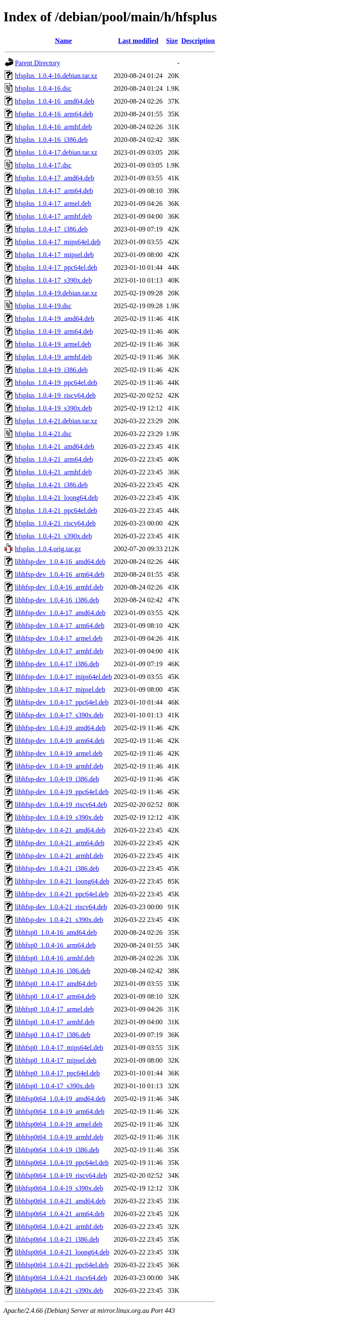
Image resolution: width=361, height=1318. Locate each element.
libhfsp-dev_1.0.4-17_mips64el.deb (63, 676)
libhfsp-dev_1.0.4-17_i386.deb (57, 664)
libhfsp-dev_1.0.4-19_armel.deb (59, 753)
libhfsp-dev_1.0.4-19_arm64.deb (59, 740)
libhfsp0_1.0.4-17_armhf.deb (55, 1022)
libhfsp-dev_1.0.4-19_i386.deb (57, 779)
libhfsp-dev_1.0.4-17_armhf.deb (59, 651)
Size (172, 40)
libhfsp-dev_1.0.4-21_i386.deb (57, 868)
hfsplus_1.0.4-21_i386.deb (51, 484)
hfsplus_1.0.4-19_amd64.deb (54, 318)
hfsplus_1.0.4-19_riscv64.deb (55, 395)
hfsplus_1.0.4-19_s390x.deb (53, 408)
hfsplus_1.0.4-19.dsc (43, 305)
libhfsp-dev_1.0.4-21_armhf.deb (59, 855)
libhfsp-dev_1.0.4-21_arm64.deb (59, 843)
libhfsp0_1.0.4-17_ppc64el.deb (57, 1073)
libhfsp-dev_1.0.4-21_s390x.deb (59, 919)
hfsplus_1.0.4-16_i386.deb (51, 139)
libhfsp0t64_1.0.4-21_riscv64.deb (61, 1277)
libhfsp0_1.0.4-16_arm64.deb (55, 945)
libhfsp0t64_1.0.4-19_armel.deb (59, 1124)
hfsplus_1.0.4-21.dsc (43, 433)
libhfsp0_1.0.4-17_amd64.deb (56, 983)
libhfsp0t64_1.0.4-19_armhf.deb (59, 1137)
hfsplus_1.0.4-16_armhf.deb (53, 126)
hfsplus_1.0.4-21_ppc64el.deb (56, 510)
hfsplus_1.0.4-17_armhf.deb (53, 216)
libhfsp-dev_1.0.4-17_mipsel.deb (60, 689)
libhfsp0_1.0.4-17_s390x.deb (55, 1086)
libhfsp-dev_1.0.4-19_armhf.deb (59, 766)
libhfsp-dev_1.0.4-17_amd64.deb (60, 612)
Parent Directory (37, 62)
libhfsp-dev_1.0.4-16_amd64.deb (60, 561)
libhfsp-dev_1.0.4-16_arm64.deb (59, 574)
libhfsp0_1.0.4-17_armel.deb (54, 1009)
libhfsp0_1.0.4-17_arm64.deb (55, 996)
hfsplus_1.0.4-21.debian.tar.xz (56, 421)
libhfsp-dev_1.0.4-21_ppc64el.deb (62, 894)
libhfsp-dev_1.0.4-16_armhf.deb (59, 587)
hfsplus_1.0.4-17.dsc (43, 165)
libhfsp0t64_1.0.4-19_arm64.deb (59, 1111)
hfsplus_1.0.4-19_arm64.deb (54, 331)
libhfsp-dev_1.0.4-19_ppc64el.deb (62, 791)
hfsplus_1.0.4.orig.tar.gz (48, 548)
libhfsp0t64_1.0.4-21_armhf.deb (59, 1226)
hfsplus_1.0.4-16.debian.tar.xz (56, 75)
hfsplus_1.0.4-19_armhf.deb (53, 357)
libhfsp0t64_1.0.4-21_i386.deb (57, 1239)
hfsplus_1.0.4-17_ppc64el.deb (56, 267)
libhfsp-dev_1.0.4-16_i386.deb (57, 600)
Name (63, 40)
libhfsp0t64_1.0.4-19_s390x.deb (59, 1188)
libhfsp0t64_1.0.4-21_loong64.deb (62, 1252)
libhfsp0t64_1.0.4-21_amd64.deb (60, 1201)
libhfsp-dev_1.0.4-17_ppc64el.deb (62, 702)
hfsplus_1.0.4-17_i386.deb (51, 229)
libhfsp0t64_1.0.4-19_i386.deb (57, 1149)
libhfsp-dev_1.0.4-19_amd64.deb (60, 727)
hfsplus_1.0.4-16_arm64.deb (54, 114)
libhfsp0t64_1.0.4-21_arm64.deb (59, 1213)
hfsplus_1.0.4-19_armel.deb (53, 344)
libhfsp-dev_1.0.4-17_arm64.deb (59, 625)
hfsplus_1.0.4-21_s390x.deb (53, 536)
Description (198, 40)
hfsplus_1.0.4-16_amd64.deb (54, 101)
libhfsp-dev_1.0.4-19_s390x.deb (59, 817)
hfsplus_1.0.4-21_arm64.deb (54, 459)
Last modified (138, 40)
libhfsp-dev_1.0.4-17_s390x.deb (59, 715)
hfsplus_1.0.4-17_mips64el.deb (57, 242)
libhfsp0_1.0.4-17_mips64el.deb (59, 1047)
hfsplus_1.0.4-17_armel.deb (53, 203)
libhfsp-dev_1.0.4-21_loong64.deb (62, 881)
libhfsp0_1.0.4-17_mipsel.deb (56, 1060)
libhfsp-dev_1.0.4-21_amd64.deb (60, 830)
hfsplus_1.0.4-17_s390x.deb (53, 280)
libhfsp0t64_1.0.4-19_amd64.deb (60, 1098)
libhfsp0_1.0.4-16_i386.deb (52, 970)
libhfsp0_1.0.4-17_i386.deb (52, 1034)
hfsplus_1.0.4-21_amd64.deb (54, 446)
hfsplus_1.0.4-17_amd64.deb (54, 178)
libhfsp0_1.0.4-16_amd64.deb (56, 932)
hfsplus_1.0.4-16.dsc (43, 88)
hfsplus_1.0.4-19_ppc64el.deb (56, 382)
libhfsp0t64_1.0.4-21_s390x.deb (59, 1290)
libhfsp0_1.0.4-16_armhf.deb (55, 958)
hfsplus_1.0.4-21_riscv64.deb (55, 523)
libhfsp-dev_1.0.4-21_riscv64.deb (61, 906)
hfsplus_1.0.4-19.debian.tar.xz (56, 293)
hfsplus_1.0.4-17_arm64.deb (54, 190)
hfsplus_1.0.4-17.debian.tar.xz (56, 152)
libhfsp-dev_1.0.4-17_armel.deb (59, 638)
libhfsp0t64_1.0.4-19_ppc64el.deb (62, 1162)
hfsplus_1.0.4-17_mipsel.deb (54, 254)
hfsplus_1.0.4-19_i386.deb (51, 369)
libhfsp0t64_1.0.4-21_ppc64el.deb (62, 1265)
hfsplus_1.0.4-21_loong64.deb (56, 497)
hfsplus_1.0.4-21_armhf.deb (53, 472)
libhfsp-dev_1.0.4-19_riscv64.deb (61, 804)
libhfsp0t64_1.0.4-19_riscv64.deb (61, 1175)
